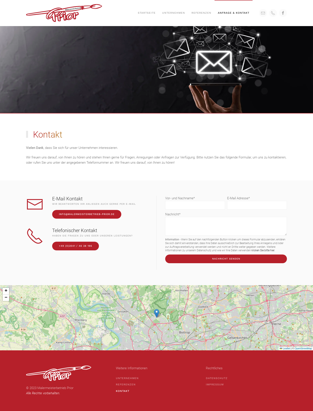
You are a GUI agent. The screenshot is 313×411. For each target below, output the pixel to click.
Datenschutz (217, 378)
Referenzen (201, 12)
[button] (156, 313)
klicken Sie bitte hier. (263, 250)
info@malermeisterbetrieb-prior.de (87, 214)
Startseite (147, 12)
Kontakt (122, 391)
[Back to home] (64, 13)
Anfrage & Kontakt (233, 12)
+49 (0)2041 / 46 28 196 (75, 246)
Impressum (215, 384)
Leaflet (285, 348)
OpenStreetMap (303, 348)
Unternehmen (173, 12)
